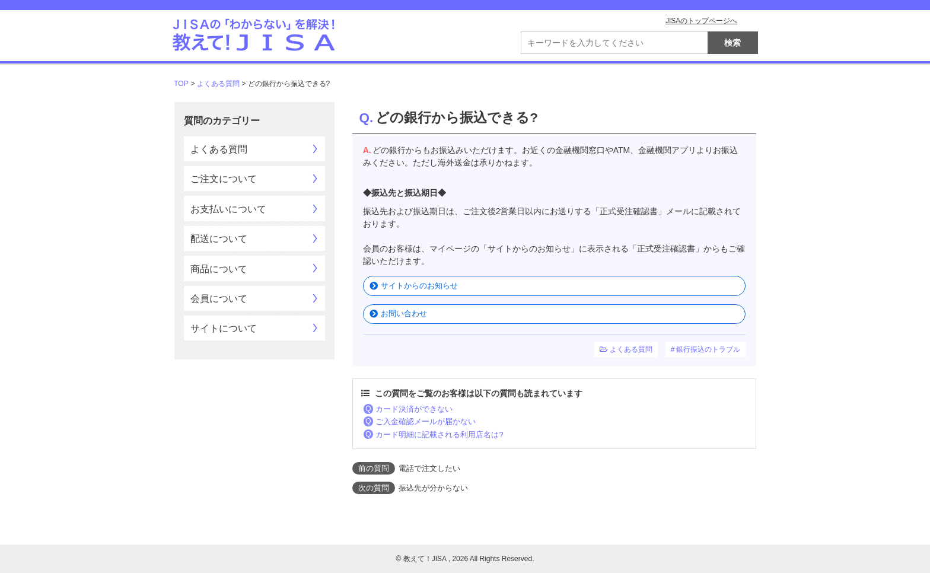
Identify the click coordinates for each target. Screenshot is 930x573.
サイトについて (223, 328)
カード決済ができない (414, 409)
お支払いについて (228, 209)
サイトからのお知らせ (419, 285)
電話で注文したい (429, 468)
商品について (218, 269)
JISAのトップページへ (701, 21)
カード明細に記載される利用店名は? (439, 434)
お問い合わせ (404, 313)
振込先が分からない (433, 487)
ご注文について (223, 179)
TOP (181, 83)
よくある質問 (218, 83)
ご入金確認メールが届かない (425, 421)
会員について (218, 299)
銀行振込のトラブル (708, 349)
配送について (218, 239)
